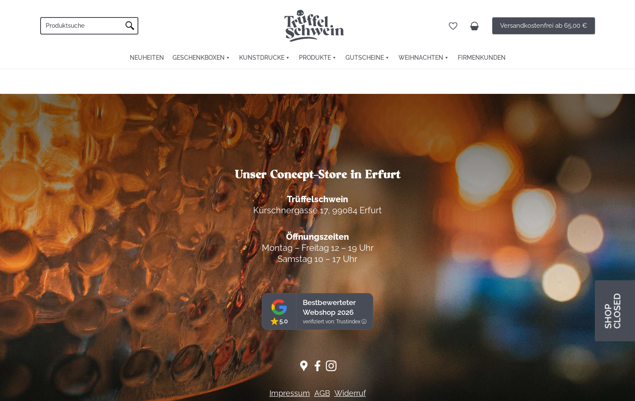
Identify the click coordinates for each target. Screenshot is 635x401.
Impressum (289, 393)
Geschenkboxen (199, 57)
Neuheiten (147, 57)
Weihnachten (420, 57)
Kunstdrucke (261, 57)
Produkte (315, 57)
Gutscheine (364, 57)
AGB (322, 393)
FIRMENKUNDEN (482, 57)
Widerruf (350, 393)
